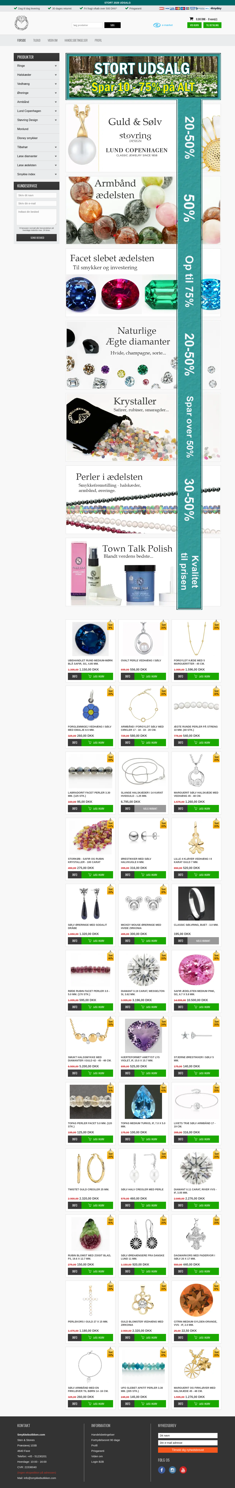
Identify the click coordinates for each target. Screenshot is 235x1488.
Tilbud (36, 40)
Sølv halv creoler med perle (142, 1189)
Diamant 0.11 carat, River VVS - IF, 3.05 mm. (195, 1191)
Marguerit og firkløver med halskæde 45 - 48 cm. (194, 1389)
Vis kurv (194, 25)
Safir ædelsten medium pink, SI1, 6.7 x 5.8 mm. (194, 993)
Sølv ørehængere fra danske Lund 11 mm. (142, 1257)
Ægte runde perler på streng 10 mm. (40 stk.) (196, 728)
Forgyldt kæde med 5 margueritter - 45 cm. (189, 662)
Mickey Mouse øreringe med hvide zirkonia (141, 926)
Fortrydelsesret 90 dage (105, 1440)
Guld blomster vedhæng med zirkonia (142, 1323)
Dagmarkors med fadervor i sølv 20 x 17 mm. (194, 1257)
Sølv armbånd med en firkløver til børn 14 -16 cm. (88, 1389)
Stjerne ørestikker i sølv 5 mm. (194, 1059)
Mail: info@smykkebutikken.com (36, 1478)
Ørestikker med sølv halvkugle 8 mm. (136, 860)
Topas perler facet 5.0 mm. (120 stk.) (90, 1125)
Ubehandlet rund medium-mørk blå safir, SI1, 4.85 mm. (90, 662)
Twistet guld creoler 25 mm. (88, 1189)
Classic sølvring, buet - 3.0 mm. (196, 924)
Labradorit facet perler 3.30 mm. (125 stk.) (89, 794)
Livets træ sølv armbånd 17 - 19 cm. (194, 1125)
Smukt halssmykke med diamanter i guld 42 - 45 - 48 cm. (89, 1059)
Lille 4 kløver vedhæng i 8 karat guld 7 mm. (193, 860)
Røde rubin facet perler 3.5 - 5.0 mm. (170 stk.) (89, 993)
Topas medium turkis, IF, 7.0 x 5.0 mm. (143, 1125)
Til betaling (212, 25)
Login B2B (97, 1461)
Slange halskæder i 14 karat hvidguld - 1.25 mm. (142, 794)
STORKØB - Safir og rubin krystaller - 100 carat (86, 860)
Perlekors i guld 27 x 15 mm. (88, 1321)
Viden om (52, 40)
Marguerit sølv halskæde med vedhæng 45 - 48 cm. (196, 794)
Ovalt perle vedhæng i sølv (141, 660)
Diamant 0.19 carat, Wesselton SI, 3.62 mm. (142, 993)
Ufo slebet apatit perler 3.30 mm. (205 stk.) (142, 1389)
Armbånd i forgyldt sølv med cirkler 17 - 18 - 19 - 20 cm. (142, 728)
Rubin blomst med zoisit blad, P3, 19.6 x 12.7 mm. (89, 1257)
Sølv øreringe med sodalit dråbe (87, 926)
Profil (98, 40)
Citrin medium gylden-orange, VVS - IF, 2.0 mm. (195, 1323)
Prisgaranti (97, 1450)
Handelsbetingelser (76, 40)
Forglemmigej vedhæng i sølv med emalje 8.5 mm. (89, 728)
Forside (21, 40)
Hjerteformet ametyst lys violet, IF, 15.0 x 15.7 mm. (140, 1059)
